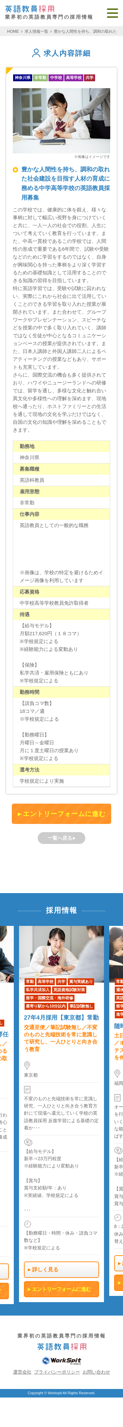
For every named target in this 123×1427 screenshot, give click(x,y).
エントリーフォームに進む (64, 813)
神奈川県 (23, 77)
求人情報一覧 (36, 31)
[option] (61, 1114)
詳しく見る (45, 1269)
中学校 (56, 77)
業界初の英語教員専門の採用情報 (49, 12)
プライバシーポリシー (57, 1372)
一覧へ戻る (60, 838)
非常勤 (40, 77)
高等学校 (74, 77)
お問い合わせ (96, 1372)
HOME (13, 31)
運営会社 (22, 1372)
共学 (89, 77)
